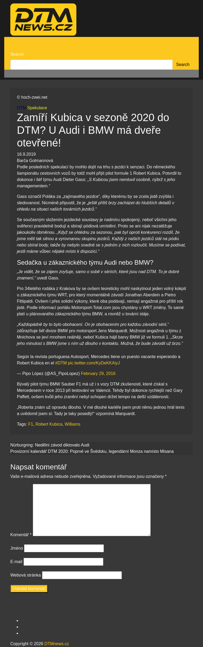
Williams (73, 424)
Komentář (20, 534)
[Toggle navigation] (13, 41)
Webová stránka (25, 575)
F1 (30, 424)
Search (17, 54)
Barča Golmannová (35, 160)
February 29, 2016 (98, 373)
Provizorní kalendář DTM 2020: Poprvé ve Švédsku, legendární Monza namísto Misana (92, 451)
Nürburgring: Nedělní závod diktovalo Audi (49, 445)
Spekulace (37, 108)
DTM (21, 108)
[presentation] (50, 607)
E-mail (16, 561)
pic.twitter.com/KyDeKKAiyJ (94, 363)
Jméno (16, 548)
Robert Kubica (48, 424)
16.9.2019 (26, 154)
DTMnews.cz (56, 643)
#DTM (61, 363)
